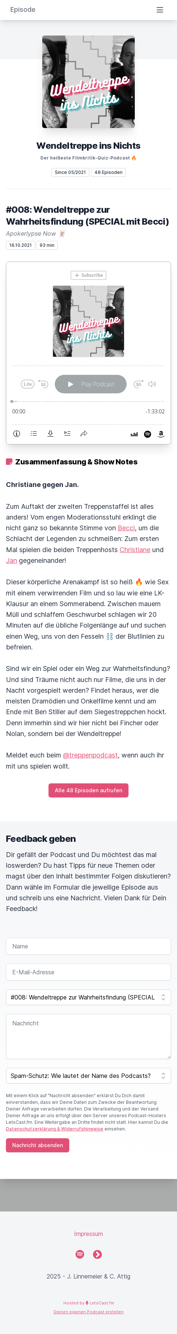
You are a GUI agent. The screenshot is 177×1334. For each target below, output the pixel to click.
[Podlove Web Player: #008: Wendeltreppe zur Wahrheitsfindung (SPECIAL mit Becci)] (88, 353)
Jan (11, 560)
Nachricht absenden (37, 1145)
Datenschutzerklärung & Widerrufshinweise (54, 1129)
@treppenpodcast (90, 755)
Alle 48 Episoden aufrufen (88, 790)
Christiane (135, 550)
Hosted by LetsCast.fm (88, 1303)
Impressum (88, 1233)
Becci (126, 528)
